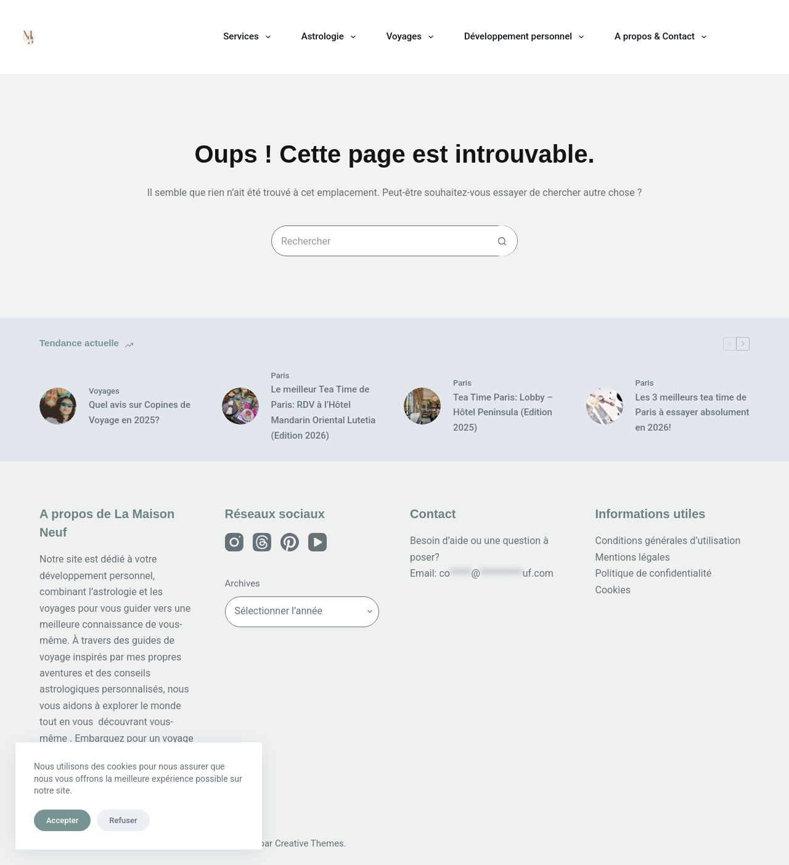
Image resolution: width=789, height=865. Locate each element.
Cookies (613, 590)
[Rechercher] (765, 37)
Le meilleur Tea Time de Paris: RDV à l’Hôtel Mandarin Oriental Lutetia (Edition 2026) (323, 412)
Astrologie (331, 37)
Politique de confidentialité (653, 573)
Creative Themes (309, 843)
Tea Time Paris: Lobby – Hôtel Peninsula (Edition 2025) (503, 413)
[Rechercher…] (379, 240)
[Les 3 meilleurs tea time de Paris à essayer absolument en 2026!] (604, 406)
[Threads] (262, 542)
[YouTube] (317, 542)
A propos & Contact (663, 37)
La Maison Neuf (104, 37)
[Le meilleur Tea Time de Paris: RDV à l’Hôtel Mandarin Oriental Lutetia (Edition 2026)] (240, 406)
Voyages (412, 37)
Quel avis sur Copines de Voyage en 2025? (139, 412)
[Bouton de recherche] (501, 240)
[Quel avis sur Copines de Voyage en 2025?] (57, 406)
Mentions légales (632, 557)
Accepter (62, 820)
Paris (280, 375)
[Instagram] (234, 542)
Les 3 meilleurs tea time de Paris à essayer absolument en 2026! (693, 413)
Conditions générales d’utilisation (668, 540)
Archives (242, 583)
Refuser (123, 820)
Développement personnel (526, 37)
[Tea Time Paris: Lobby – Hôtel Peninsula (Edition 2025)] (422, 406)
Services (249, 37)
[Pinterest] (289, 542)
